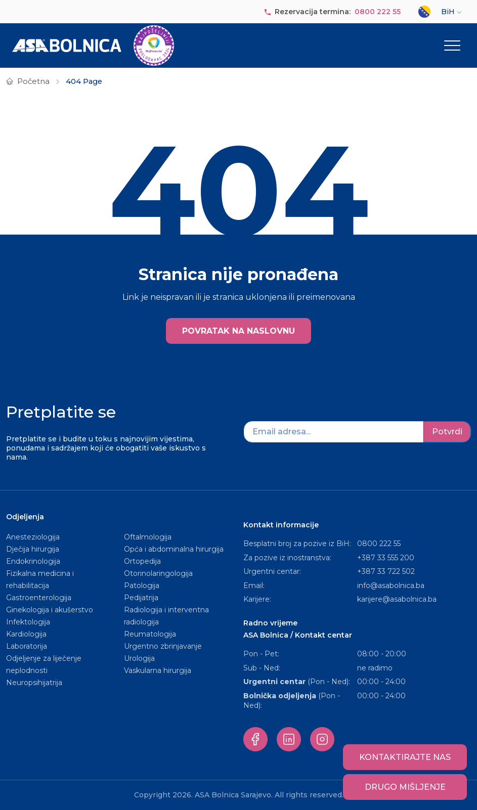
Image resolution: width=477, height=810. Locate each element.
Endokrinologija (33, 561)
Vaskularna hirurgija (157, 670)
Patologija (141, 585)
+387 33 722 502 (386, 571)
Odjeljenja (25, 516)
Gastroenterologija (38, 597)
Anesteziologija (33, 537)
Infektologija (28, 621)
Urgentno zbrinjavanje (163, 646)
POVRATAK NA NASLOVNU (238, 331)
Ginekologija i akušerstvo (49, 609)
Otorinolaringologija (158, 573)
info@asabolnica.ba (390, 585)
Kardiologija (26, 634)
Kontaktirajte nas (405, 757)
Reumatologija (150, 634)
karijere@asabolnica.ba (397, 599)
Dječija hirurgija (32, 549)
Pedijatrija (141, 597)
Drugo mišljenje (405, 787)
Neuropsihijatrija (34, 682)
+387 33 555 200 (385, 557)
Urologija (139, 658)
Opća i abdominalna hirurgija (174, 549)
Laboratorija (26, 646)
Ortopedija (142, 561)
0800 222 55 (378, 11)
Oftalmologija (147, 537)
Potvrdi (447, 431)
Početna (33, 81)
